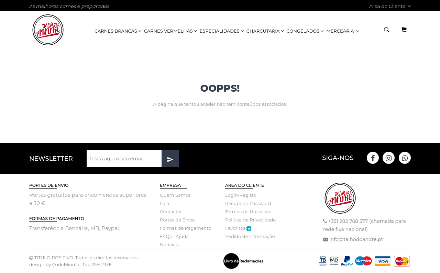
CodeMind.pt (66, 264)
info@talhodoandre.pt (356, 239)
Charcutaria (265, 31)
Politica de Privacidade (250, 220)
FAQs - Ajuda (174, 236)
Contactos (171, 211)
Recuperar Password (248, 203)
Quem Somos (175, 195)
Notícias (169, 244)
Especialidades (222, 31)
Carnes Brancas (118, 31)
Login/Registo (240, 195)
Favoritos (238, 228)
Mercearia (343, 31)
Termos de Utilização (248, 211)
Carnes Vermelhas (171, 31)
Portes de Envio (177, 220)
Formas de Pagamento (185, 228)
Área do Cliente (390, 6)
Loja (164, 203)
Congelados (306, 31)
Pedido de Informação (250, 236)
